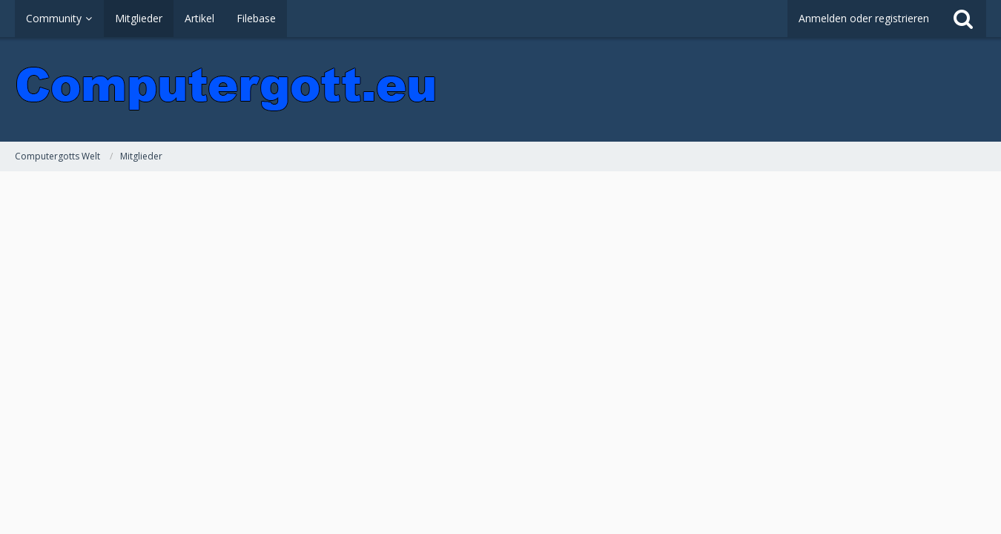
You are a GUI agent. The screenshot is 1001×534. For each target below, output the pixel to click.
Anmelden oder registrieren (864, 18)
